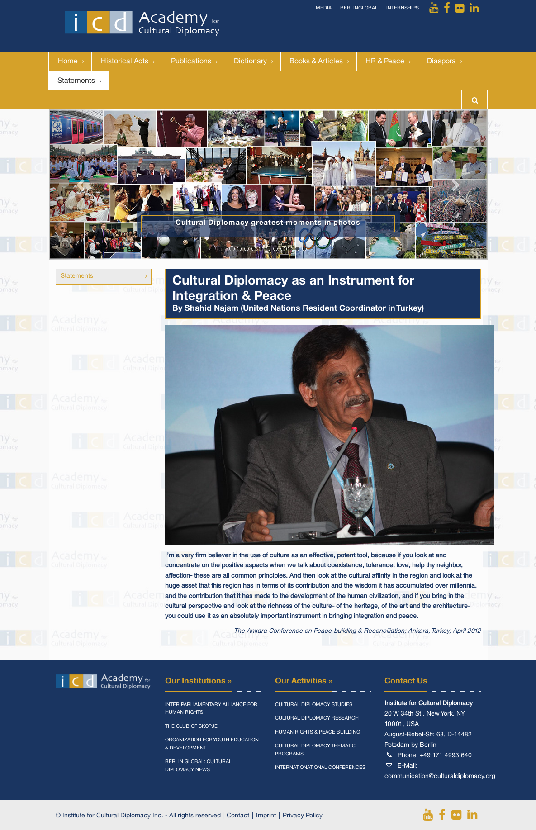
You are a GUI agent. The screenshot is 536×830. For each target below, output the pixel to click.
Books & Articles (316, 61)
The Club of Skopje (191, 726)
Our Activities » (303, 681)
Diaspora (441, 61)
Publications (191, 61)
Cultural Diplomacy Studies (313, 704)
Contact (238, 816)
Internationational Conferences (320, 767)
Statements (76, 81)
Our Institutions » (198, 681)
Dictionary (250, 61)
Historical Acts (124, 61)
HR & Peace (384, 61)
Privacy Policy (303, 816)
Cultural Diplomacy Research (317, 718)
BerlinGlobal (359, 8)
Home (68, 61)
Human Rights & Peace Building (317, 732)
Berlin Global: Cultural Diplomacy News (198, 765)
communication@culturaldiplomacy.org (439, 776)
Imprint (266, 816)
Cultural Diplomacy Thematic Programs (315, 750)
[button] (82, 184)
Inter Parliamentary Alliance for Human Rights (211, 708)
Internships (402, 8)
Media (324, 8)
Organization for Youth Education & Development (212, 744)
